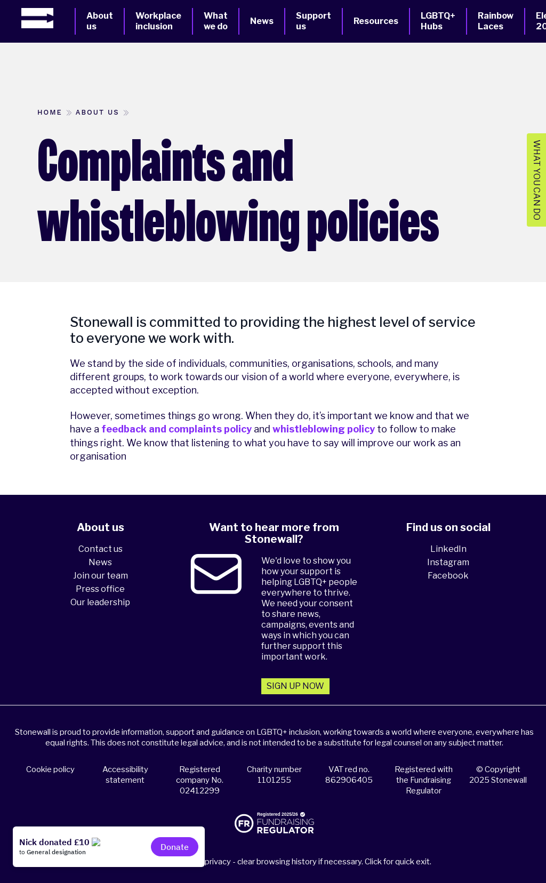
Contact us (100, 549)
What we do (216, 21)
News (262, 21)
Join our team (100, 576)
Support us (313, 21)
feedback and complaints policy (176, 429)
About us (99, 21)
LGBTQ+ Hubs (438, 21)
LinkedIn (448, 549)
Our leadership (100, 602)
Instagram (448, 562)
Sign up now (295, 686)
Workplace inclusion (158, 21)
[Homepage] (48, 18)
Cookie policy (50, 769)
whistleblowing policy (323, 429)
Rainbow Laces (495, 21)
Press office (100, 589)
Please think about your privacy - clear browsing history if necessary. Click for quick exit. (274, 861)
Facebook (448, 576)
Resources (376, 21)
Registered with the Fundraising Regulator (424, 780)
